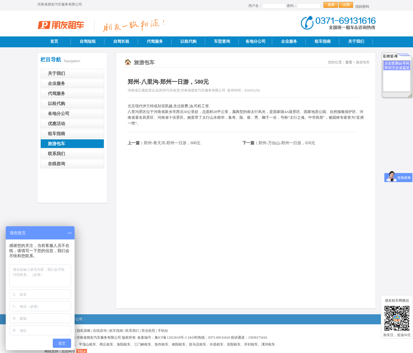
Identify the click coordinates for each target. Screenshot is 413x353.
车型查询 (222, 41)
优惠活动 (56, 123)
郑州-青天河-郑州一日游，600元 (172, 143)
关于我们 (356, 41)
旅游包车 (56, 143)
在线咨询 (56, 163)
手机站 (163, 331)
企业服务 (289, 41)
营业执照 (148, 331)
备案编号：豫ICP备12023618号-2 (162, 338)
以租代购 (188, 41)
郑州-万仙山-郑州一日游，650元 (286, 143)
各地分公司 (256, 41)
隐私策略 (84, 331)
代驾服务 (155, 41)
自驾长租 (121, 41)
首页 (54, 41)
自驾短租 (88, 41)
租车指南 (323, 41)
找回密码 (362, 7)
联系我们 (56, 153)
